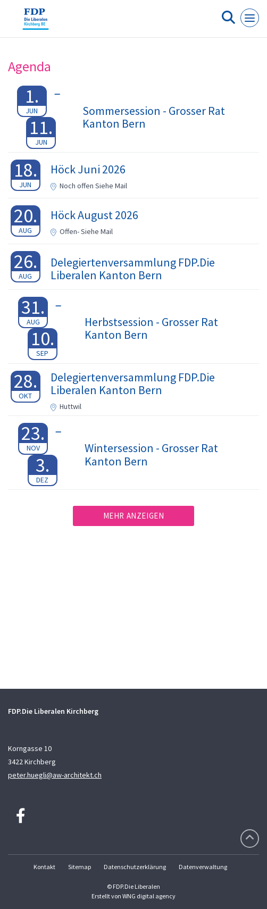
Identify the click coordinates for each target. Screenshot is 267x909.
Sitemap (79, 867)
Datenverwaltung (203, 867)
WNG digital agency (149, 896)
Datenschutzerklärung (135, 867)
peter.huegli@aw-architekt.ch (55, 775)
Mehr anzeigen (133, 516)
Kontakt (44, 867)
